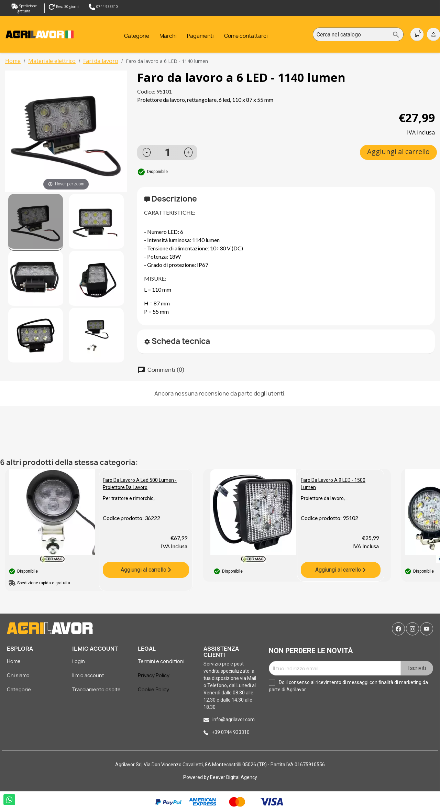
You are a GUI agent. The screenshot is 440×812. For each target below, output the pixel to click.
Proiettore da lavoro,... (324, 498)
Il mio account (88, 675)
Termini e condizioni (161, 661)
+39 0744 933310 (231, 732)
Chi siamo (18, 675)
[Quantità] (167, 152)
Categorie (19, 689)
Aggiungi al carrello (398, 151)
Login (78, 661)
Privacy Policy (153, 675)
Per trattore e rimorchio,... (130, 498)
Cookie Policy (153, 689)
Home (14, 661)
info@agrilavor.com (233, 719)
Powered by (196, 777)
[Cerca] (358, 35)
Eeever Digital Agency (233, 777)
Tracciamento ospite (96, 689)
